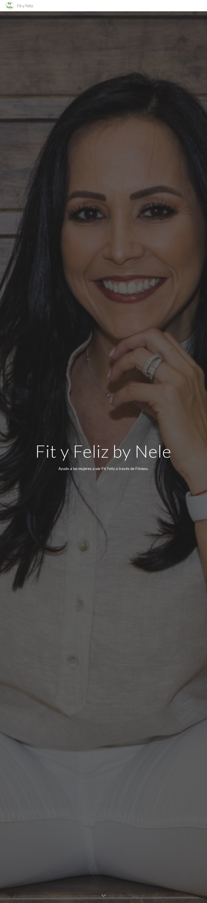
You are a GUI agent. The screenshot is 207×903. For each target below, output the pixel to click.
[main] (103, 451)
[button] (103, 896)
